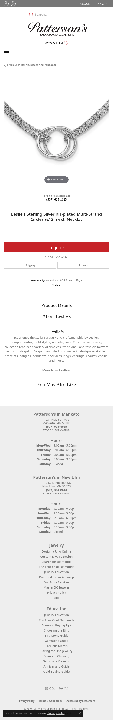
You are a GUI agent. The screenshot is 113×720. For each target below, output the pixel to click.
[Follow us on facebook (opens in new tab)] (6, 3)
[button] (85, 3)
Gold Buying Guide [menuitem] (56, 671)
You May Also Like (56, 384)
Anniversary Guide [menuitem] (56, 666)
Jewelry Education (56, 572)
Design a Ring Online (56, 551)
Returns (83, 265)
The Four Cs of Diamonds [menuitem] (56, 620)
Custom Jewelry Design (56, 556)
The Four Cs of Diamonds (56, 567)
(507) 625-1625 (56, 199)
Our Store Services (56, 582)
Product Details (56, 305)
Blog (56, 598)
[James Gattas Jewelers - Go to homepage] (56, 28)
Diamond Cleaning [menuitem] (56, 656)
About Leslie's (56, 316)
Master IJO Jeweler (56, 587)
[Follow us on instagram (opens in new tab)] (13, 3)
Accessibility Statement (80, 701)
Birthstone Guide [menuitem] (56, 635)
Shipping (30, 265)
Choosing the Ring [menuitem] (57, 630)
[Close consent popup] (80, 713)
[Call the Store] (56, 426)
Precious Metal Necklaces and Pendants (31, 65)
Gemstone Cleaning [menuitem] (56, 661)
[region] (56, 132)
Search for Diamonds (56, 562)
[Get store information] (56, 430)
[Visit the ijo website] (63, 688)
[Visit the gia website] (50, 688)
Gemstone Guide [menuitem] (56, 641)
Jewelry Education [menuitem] (56, 615)
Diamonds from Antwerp (56, 577)
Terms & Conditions (50, 701)
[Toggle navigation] (6, 51)
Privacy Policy (56, 592)
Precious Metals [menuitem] (56, 646)
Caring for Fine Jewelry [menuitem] (56, 651)
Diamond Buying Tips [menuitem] (56, 625)
